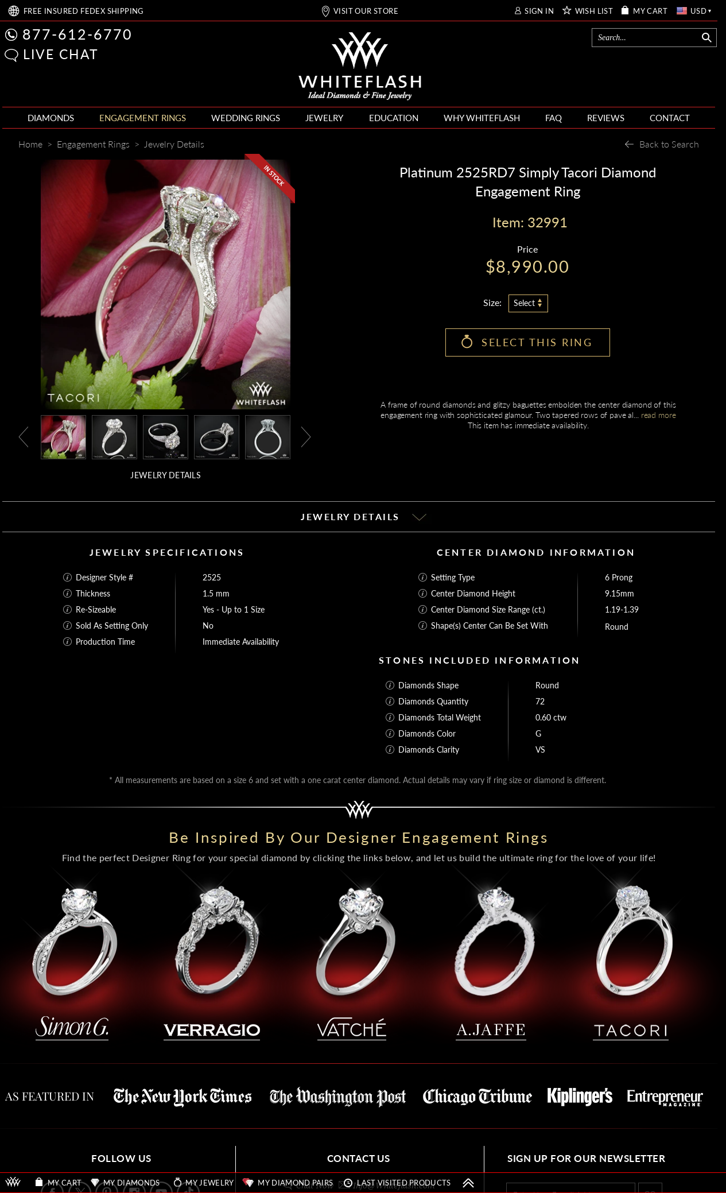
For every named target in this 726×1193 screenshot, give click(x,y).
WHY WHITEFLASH (482, 118)
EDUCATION (393, 118)
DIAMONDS (51, 118)
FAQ (553, 118)
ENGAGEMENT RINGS (142, 118)
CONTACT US (358, 1158)
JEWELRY (324, 118)
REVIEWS (605, 118)
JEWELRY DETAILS (165, 475)
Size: (492, 302)
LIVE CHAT (61, 54)
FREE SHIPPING (84, 11)
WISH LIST (594, 11)
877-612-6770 (77, 33)
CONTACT (670, 118)
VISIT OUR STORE (365, 11)
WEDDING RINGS (245, 118)
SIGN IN (539, 11)
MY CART (650, 11)
